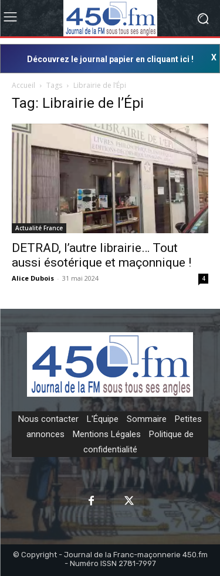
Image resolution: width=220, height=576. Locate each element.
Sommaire (147, 419)
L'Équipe (103, 419)
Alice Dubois (33, 278)
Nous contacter (48, 419)
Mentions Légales (107, 434)
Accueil (23, 85)
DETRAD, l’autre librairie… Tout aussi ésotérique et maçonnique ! (101, 255)
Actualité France (39, 228)
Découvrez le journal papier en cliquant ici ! (110, 59)
